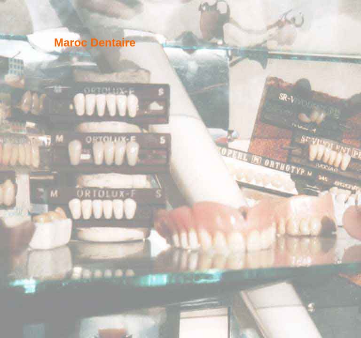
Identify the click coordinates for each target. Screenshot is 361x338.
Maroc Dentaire (94, 42)
